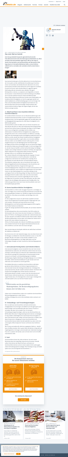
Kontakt (42, 455)
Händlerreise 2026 (55, 4)
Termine (34, 4)
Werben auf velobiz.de (50, 455)
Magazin (20, 4)
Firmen (40, 4)
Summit (46, 4)
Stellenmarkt (27, 4)
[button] (18, 454)
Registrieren (58, 1)
